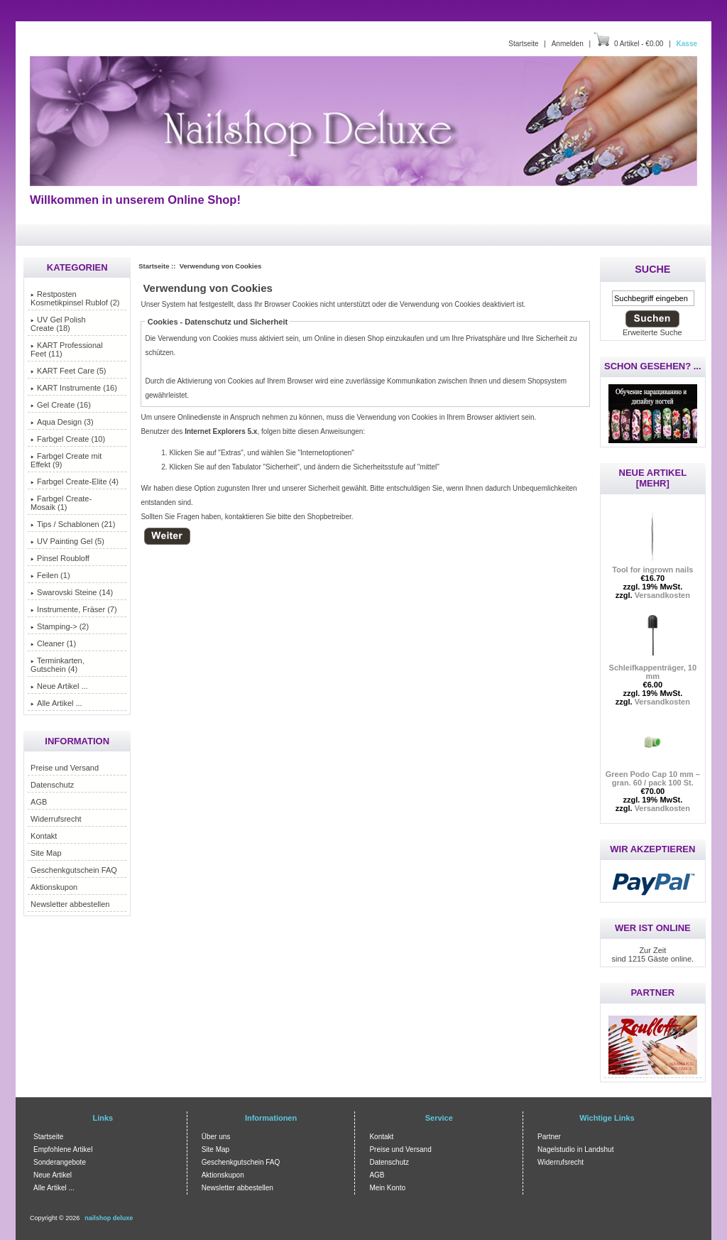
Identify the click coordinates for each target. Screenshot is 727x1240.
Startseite (523, 44)
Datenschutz (52, 785)
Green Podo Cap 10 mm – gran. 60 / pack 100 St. (653, 775)
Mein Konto (387, 1188)
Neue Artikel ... (59, 686)
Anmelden (568, 44)
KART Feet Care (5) (68, 370)
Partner (549, 1137)
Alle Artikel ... (56, 703)
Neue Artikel (52, 1175)
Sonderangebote (59, 1162)
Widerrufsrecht (56, 819)
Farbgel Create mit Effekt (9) (66, 460)
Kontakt (44, 836)
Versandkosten (662, 595)
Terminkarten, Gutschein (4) (57, 664)
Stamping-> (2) (60, 626)
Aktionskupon (54, 887)
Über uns (216, 1137)
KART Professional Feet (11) (67, 349)
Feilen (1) (50, 575)
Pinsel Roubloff (60, 558)
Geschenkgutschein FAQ (74, 870)
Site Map (46, 853)
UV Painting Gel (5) (67, 541)
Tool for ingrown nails (652, 566)
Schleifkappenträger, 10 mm (653, 668)
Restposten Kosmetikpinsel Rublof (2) (75, 298)
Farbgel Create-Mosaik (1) (61, 502)
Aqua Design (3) (62, 422)
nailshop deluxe (108, 1218)
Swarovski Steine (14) (72, 592)
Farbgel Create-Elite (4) (75, 481)
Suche (652, 269)
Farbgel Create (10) (68, 439)
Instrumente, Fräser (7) (73, 609)
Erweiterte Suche (652, 332)
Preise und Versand (65, 767)
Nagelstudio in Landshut (575, 1149)
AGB (39, 802)
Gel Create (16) (61, 405)
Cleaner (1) (53, 643)
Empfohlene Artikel (62, 1149)
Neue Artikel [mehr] (653, 478)
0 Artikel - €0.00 (638, 44)
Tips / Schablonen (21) (73, 524)
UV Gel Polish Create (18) (58, 323)
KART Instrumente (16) (74, 388)
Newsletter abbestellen (70, 904)
